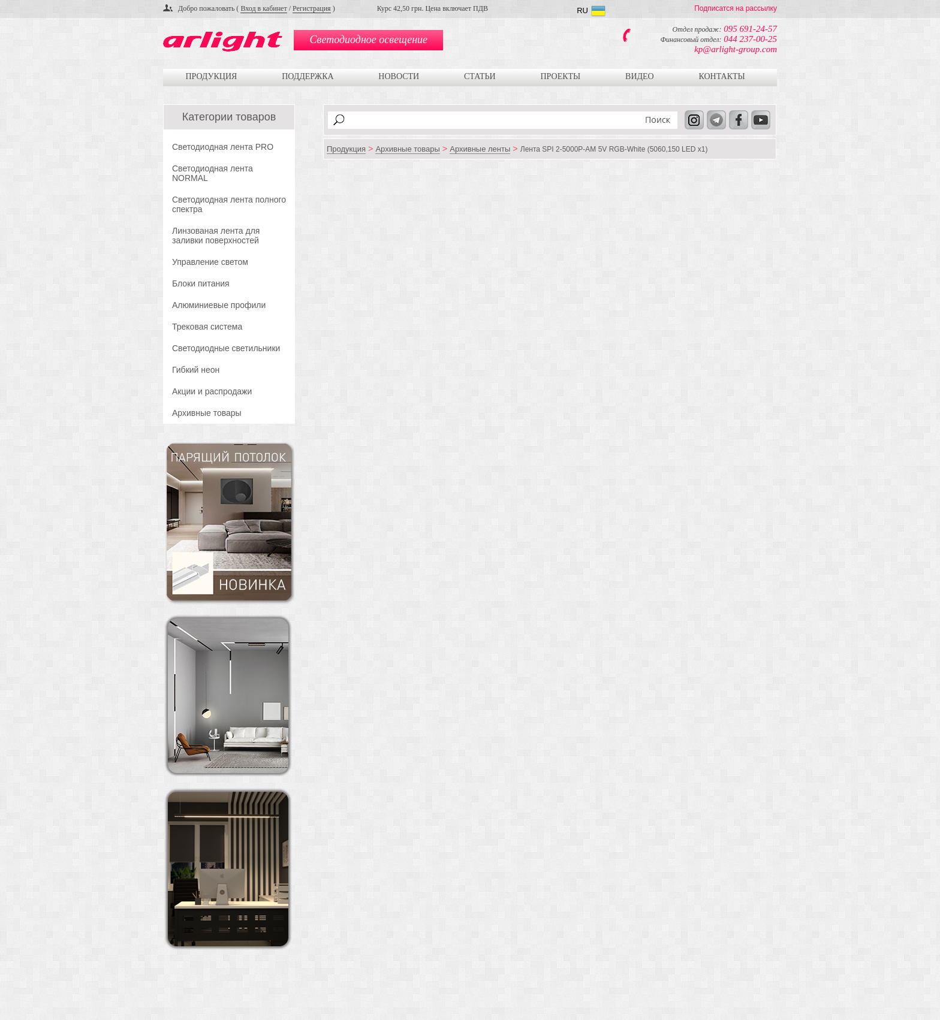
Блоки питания (201, 283)
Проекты (560, 76)
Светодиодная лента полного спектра (229, 204)
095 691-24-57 (750, 29)
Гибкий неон (195, 370)
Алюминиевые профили (219, 305)
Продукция (211, 76)
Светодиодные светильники (226, 348)
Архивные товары (207, 413)
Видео (639, 76)
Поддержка (307, 76)
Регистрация (312, 8)
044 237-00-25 (750, 39)
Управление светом (210, 262)
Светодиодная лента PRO (222, 147)
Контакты (721, 76)
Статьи (480, 76)
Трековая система (207, 326)
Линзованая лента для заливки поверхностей (216, 235)
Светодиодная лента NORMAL (212, 173)
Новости (398, 76)
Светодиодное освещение (368, 40)
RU (582, 10)
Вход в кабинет (263, 8)
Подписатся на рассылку (735, 8)
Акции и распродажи (212, 391)
